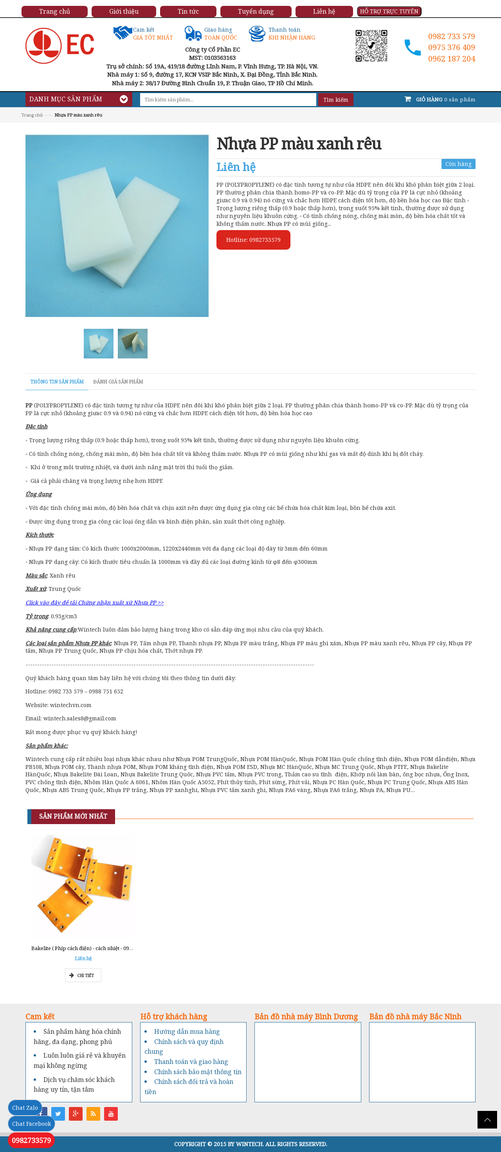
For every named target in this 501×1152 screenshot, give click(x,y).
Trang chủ (32, 115)
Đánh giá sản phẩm (118, 381)
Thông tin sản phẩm (57, 381)
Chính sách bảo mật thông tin (197, 1071)
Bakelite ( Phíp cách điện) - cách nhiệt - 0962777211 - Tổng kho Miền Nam (117, 948)
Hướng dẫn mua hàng (187, 1031)
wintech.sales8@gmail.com (79, 718)
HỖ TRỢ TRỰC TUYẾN (389, 11)
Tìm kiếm (335, 99)
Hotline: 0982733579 (253, 239)
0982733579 (31, 1140)
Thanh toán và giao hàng (191, 1061)
